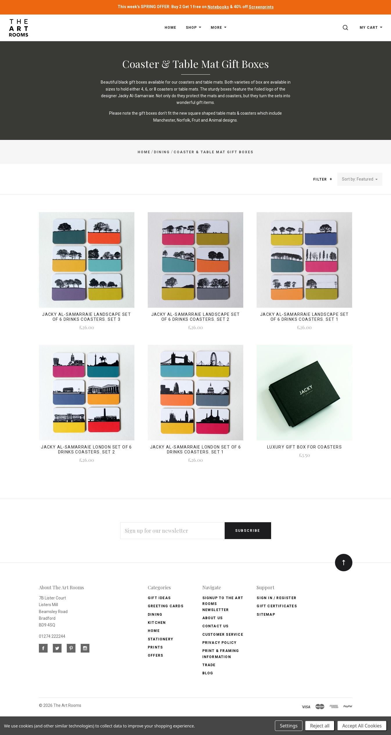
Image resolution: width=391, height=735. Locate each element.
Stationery (160, 639)
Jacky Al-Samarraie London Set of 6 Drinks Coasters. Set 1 (195, 449)
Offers (155, 655)
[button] (330, 179)
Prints (155, 647)
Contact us (215, 626)
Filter (322, 179)
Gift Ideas (159, 598)
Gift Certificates (277, 606)
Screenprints (261, 7)
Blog (207, 673)
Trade (209, 665)
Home (154, 631)
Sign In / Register (276, 598)
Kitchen (157, 623)
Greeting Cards (165, 606)
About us (212, 618)
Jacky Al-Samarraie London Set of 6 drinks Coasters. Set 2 (86, 449)
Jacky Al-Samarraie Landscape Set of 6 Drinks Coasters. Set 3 (86, 317)
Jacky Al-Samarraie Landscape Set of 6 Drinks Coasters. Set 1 (304, 317)
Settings (289, 726)
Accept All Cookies (362, 726)
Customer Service (222, 635)
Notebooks (218, 7)
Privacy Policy (219, 643)
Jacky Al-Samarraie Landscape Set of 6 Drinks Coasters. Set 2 (195, 317)
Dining (155, 615)
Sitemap (266, 615)
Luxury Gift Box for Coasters (304, 447)
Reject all (319, 726)
